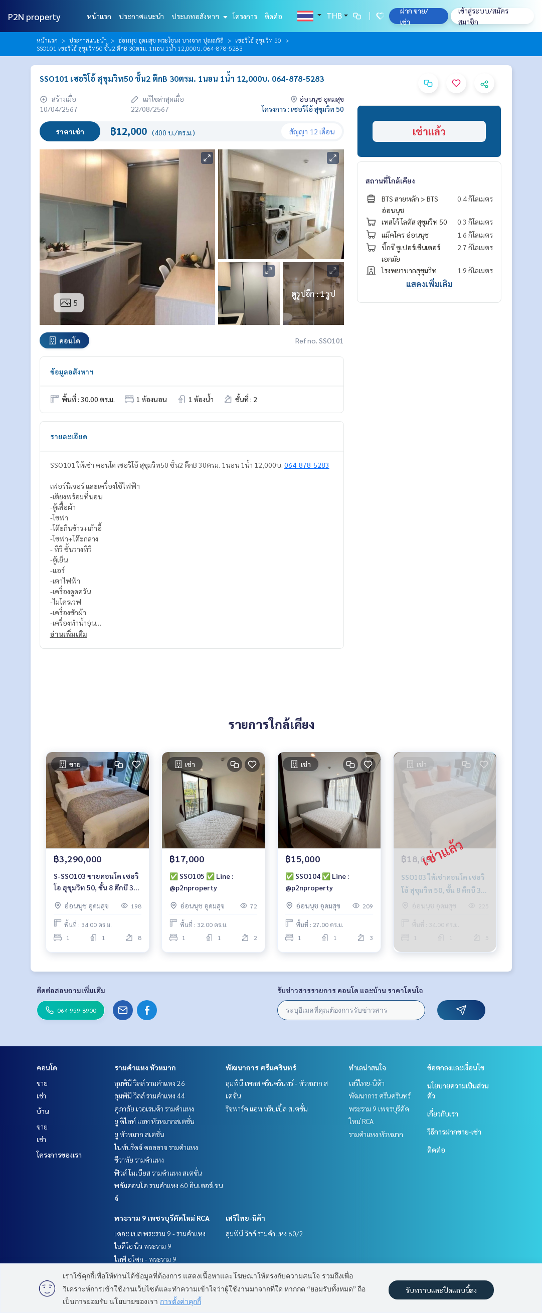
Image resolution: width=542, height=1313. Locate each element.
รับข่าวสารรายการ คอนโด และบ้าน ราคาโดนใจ (350, 990)
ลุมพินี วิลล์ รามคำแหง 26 (149, 1082)
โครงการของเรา (59, 1154)
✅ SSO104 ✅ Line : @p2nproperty (317, 882)
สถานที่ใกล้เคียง (390, 180)
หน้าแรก (99, 16)
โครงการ (245, 16)
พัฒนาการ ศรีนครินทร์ (261, 1067)
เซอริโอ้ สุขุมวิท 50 (258, 40)
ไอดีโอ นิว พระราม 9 (142, 1245)
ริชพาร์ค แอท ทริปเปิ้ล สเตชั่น (267, 1108)
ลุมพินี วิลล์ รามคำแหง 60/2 (264, 1233)
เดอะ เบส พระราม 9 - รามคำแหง (160, 1233)
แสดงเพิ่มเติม (429, 284)
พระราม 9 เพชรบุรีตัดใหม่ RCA (162, 1217)
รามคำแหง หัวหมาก (145, 1067)
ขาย (42, 1082)
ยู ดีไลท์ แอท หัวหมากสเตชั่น (154, 1121)
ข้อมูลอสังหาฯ (72, 371)
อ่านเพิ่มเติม (68, 633)
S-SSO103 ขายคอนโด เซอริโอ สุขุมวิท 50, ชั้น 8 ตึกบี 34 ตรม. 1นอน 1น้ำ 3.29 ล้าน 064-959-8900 (96, 882)
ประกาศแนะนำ (141, 16)
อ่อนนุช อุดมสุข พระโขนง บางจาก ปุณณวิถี (171, 40)
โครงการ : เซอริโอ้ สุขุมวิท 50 (303, 108)
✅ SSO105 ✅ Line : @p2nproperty (201, 882)
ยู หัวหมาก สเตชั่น (139, 1134)
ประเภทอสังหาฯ (198, 16)
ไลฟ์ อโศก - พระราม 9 (145, 1258)
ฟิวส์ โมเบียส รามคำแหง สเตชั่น (158, 1172)
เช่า (41, 1095)
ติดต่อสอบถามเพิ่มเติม (71, 990)
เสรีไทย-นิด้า (245, 1217)
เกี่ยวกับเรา (442, 1113)
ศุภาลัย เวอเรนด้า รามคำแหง (154, 1108)
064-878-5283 (306, 464)
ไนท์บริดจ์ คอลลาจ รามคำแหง (156, 1147)
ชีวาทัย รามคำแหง (139, 1159)
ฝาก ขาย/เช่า (414, 16)
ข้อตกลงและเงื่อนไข (455, 1067)
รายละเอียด (68, 436)
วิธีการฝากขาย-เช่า (454, 1131)
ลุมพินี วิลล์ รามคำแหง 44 (149, 1095)
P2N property (34, 16)
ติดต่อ (273, 16)
